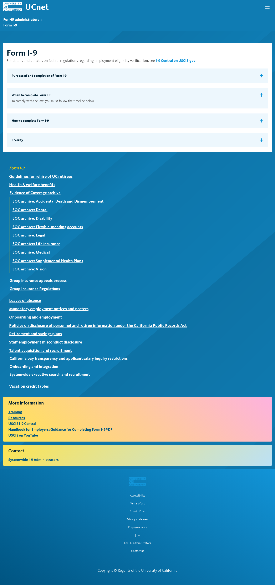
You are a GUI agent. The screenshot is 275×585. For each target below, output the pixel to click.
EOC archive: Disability (32, 218)
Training (15, 412)
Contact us (137, 551)
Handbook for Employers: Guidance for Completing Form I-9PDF (60, 429)
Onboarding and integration (34, 366)
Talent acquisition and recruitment (40, 350)
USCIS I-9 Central (22, 423)
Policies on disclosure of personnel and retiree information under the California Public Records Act (98, 325)
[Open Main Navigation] (267, 7)
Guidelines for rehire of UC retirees (40, 176)
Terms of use (137, 503)
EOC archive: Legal (28, 235)
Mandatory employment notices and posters (48, 308)
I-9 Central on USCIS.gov (175, 60)
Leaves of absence (25, 300)
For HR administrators (23, 19)
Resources (16, 417)
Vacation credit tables (29, 386)
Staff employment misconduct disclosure (45, 342)
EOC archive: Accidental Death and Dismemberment (57, 201)
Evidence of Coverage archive (35, 192)
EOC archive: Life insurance (36, 243)
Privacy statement (138, 519)
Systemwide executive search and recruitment (50, 374)
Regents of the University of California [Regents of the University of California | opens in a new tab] (148, 570)
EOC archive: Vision (29, 269)
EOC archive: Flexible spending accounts (47, 226)
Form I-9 (16, 168)
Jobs (137, 535)
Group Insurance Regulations (35, 288)
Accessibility (137, 495)
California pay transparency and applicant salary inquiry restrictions (69, 358)
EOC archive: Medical (31, 252)
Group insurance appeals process (38, 280)
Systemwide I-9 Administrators (33, 459)
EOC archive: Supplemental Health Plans (47, 260)
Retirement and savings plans (35, 333)
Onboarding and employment (35, 317)
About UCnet (138, 511)
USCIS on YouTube (23, 435)
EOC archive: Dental (29, 209)
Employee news (137, 527)
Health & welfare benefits (32, 184)
